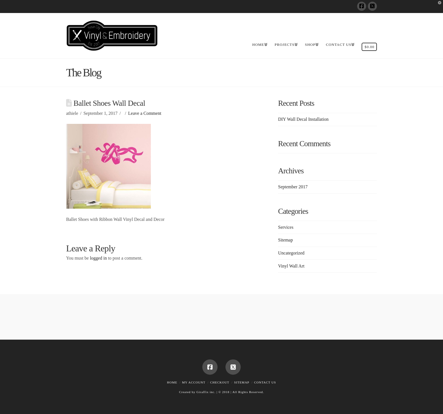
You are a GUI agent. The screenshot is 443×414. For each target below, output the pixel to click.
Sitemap (285, 240)
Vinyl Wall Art (291, 266)
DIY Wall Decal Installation (303, 119)
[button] (437, 5)
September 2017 (292, 186)
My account (193, 382)
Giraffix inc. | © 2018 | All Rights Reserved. (230, 392)
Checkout (219, 382)
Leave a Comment (144, 113)
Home (172, 382)
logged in (98, 258)
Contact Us (265, 382)
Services (285, 227)
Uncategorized (291, 253)
